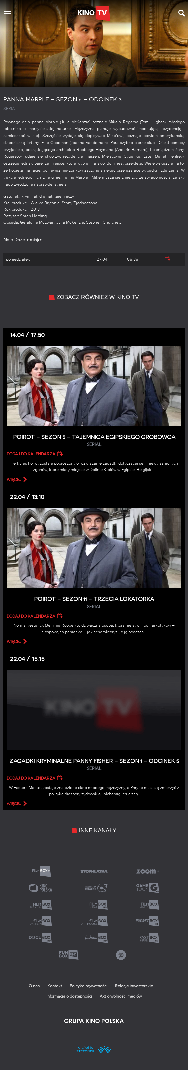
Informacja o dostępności (69, 996)
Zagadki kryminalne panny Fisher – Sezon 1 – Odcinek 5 (94, 765)
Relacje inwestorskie (134, 986)
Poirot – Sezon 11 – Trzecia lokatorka (94, 603)
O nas (34, 986)
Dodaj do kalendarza (31, 454)
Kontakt (54, 986)
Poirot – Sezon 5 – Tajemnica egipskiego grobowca (94, 441)
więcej (14, 479)
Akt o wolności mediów (121, 996)
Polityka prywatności (88, 986)
